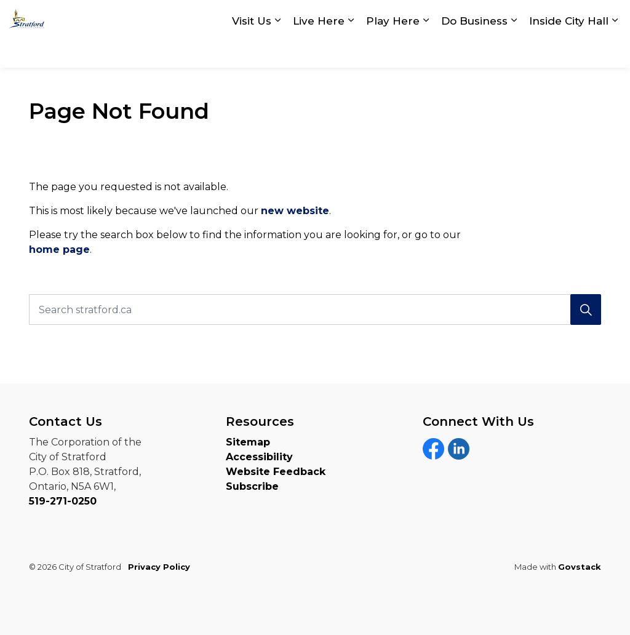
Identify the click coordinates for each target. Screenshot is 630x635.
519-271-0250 (63, 501)
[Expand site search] (608, 17)
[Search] (585, 309)
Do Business (474, 50)
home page (59, 249)
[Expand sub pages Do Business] (514, 51)
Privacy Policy (159, 567)
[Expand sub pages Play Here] (426, 51)
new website (295, 211)
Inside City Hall (568, 50)
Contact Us (453, 17)
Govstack (579, 567)
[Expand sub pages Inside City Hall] (614, 51)
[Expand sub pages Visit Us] (277, 51)
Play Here (393, 50)
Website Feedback (275, 471)
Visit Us (251, 50)
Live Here (319, 50)
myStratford (541, 17)
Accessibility (259, 457)
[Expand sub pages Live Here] (351, 51)
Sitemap (248, 442)
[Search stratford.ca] (315, 309)
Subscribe (252, 486)
